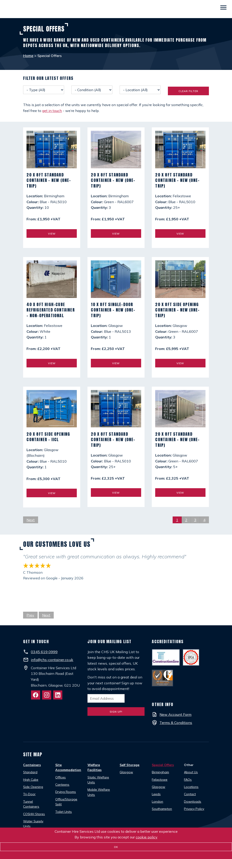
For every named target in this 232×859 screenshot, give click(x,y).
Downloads (192, 802)
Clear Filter (188, 91)
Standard (30, 772)
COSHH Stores (34, 814)
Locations (191, 787)
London (157, 802)
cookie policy (146, 837)
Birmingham (160, 772)
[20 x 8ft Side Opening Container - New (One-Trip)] (180, 281)
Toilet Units (63, 812)
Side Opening (33, 787)
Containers (32, 765)
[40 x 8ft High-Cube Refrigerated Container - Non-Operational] (52, 281)
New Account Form (175, 714)
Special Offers (163, 765)
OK (116, 847)
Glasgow (126, 772)
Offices (60, 777)
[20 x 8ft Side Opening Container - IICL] (52, 410)
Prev (30, 615)
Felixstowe (159, 780)
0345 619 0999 (44, 652)
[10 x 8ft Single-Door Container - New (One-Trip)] (116, 281)
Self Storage (129, 765)
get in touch (52, 110)
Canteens (62, 785)
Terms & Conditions (176, 722)
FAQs (188, 780)
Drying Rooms (65, 792)
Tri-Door (29, 794)
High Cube (30, 780)
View (52, 233)
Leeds (156, 794)
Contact (190, 794)
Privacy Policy (194, 809)
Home (28, 55)
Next (31, 520)
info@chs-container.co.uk (52, 659)
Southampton (162, 809)
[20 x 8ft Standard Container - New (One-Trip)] (52, 151)
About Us (191, 772)
